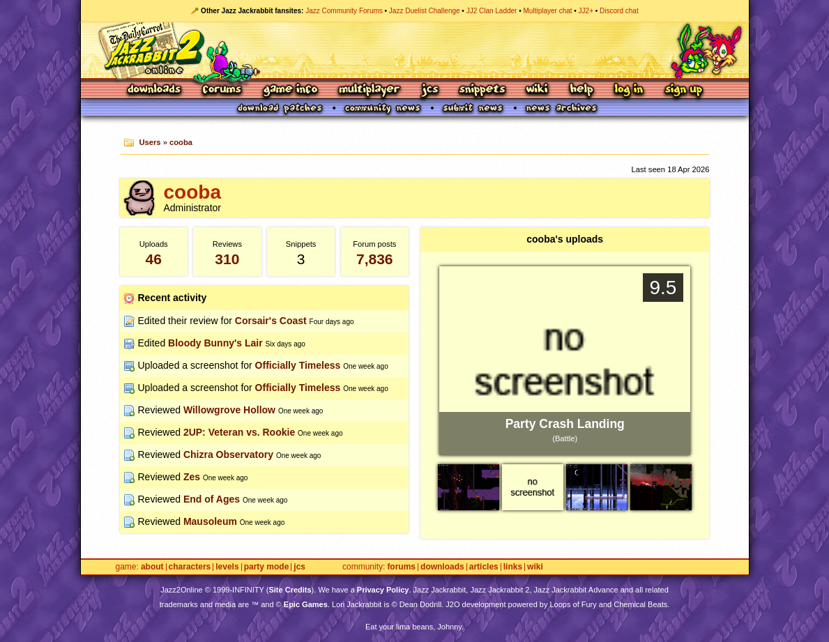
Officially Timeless (298, 365)
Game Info (290, 90)
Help (581, 90)
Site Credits (289, 590)
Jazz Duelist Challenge (424, 11)
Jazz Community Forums (344, 11)
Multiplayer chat (548, 11)
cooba (180, 142)
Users (149, 142)
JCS (430, 90)
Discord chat (619, 11)
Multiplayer (369, 90)
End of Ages (211, 499)
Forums (222, 90)
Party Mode (266, 567)
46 (154, 259)
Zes (191, 476)
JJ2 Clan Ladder (491, 11)
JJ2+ (586, 11)
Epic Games (306, 604)
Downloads (155, 90)
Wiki (537, 90)
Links (512, 567)
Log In (629, 90)
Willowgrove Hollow (229, 409)
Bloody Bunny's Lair (215, 343)
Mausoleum (210, 521)
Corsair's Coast (271, 320)
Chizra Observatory (228, 454)
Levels (226, 567)
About (152, 567)
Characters (190, 567)
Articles (484, 567)
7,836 (374, 259)
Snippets (482, 90)
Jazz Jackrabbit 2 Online (414, 50)
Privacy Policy (383, 590)
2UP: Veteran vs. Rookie (239, 432)
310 (227, 259)
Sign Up (683, 90)
